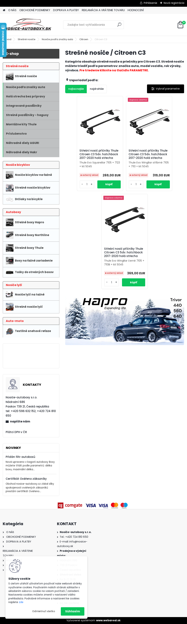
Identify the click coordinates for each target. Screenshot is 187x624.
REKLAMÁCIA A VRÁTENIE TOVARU (103, 10)
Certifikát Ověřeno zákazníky (26, 479)
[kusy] (74, 196)
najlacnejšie (76, 89)
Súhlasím (72, 611)
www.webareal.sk (108, 620)
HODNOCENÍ (136, 10)
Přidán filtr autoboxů (20, 457)
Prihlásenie (150, 3)
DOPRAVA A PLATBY (66, 10)
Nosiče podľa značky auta (57, 39)
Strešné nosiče (26, 39)
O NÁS (12, 10)
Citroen (83, 39)
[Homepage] (4, 10)
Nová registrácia (174, 3)
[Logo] (28, 25)
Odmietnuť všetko (43, 611)
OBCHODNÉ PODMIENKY (34, 10)
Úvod (8, 39)
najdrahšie (97, 89)
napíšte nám (20, 421)
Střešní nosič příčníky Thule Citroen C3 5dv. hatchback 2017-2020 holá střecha (84, 157)
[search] (119, 26)
